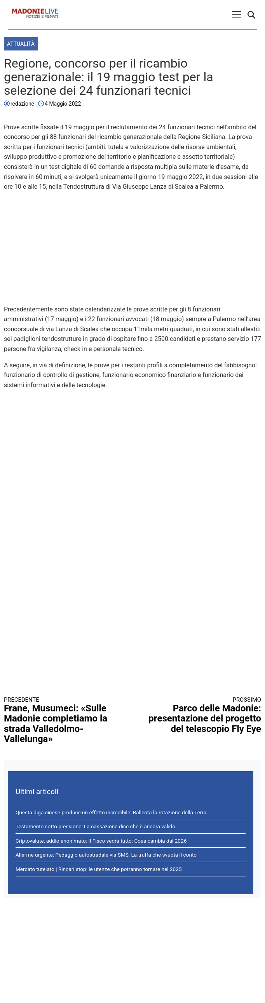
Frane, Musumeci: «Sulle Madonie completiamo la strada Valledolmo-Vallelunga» (62, 720)
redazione (22, 104)
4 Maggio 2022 (63, 104)
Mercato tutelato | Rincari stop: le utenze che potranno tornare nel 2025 (99, 869)
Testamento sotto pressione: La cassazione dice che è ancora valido (95, 826)
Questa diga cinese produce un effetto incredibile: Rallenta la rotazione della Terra (111, 812)
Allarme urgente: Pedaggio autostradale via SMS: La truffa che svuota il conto (106, 855)
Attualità (21, 44)
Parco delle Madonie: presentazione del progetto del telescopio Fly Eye (203, 715)
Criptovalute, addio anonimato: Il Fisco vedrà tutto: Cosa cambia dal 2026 (101, 841)
